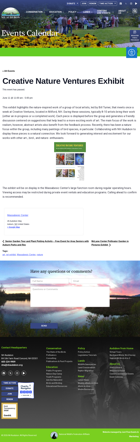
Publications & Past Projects (59, 361)
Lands (82, 360)
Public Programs (54, 371)
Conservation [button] (35, 12)
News (81, 376)
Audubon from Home (122, 348)
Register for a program (135, 38)
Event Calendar (116, 377)
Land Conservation (86, 367)
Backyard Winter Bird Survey (122, 355)
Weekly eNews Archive (88, 383)
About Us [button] (123, 12)
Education (52, 367)
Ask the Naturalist (54, 380)
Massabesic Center (17, 215)
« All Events (8, 71)
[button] (134, 11)
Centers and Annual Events (122, 374)
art (3, 254)
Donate (72, 3)
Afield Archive (84, 386)
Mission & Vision (117, 371)
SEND (44, 326)
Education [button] (56, 12)
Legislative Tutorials (87, 355)
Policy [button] (73, 12)
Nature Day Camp (54, 374)
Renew (92, 3)
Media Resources (86, 389)
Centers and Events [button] (105, 12)
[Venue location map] (55, 222)
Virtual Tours (116, 352)
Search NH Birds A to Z (120, 358)
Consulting (51, 358)
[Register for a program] (135, 32)
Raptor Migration (86, 371)
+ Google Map (13, 227)
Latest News (83, 380)
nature (40, 254)
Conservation (54, 348)
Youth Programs (53, 377)
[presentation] (51, 315)
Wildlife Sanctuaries (87, 364)
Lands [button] (87, 12)
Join (84, 3)
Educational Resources (56, 386)
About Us (115, 363)
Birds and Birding (54, 383)
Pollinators (51, 355)
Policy (82, 348)
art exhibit (11, 254)
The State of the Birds (56, 352)
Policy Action (84, 352)
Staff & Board (116, 367)
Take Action (107, 3)
